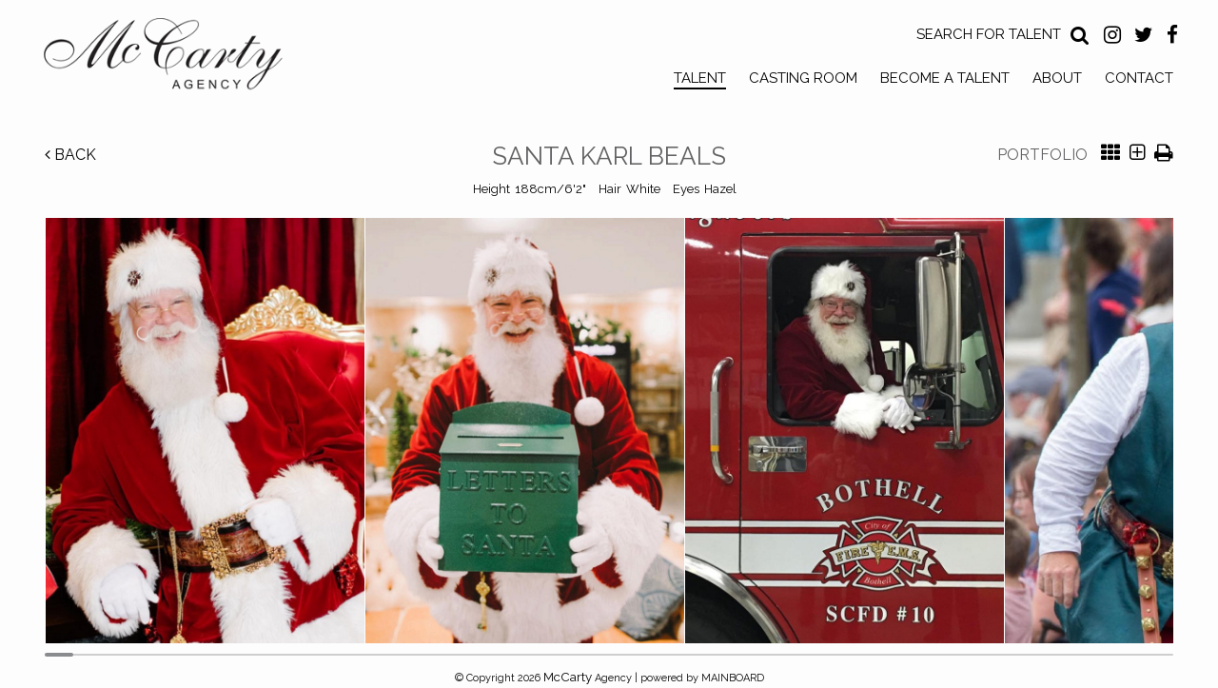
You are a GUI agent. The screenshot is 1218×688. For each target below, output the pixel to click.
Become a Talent (945, 78)
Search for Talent (988, 34)
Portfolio (1042, 155)
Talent (700, 78)
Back (70, 155)
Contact (1139, 78)
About (1057, 78)
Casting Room (803, 78)
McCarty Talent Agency (177, 58)
